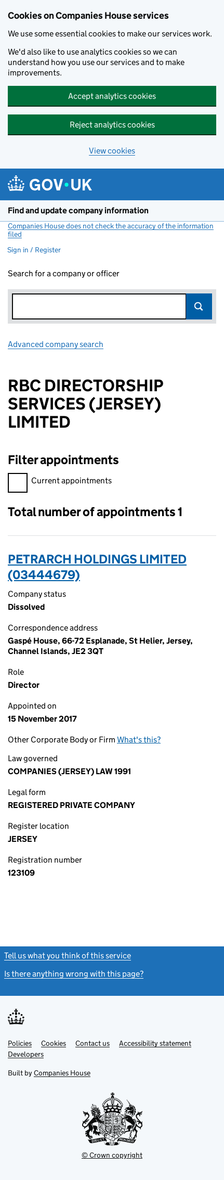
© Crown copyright (112, 1155)
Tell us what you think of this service (67, 955)
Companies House (62, 1073)
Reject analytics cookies (112, 125)
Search (199, 306)
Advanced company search (55, 344)
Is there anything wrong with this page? (73, 974)
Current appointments (60, 482)
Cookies (53, 1043)
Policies (20, 1043)
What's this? (139, 740)
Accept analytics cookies (112, 96)
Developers (26, 1054)
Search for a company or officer (64, 273)
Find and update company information (78, 210)
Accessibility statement (155, 1043)
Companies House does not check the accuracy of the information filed (111, 230)
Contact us (92, 1043)
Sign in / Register (34, 249)
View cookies (112, 151)
